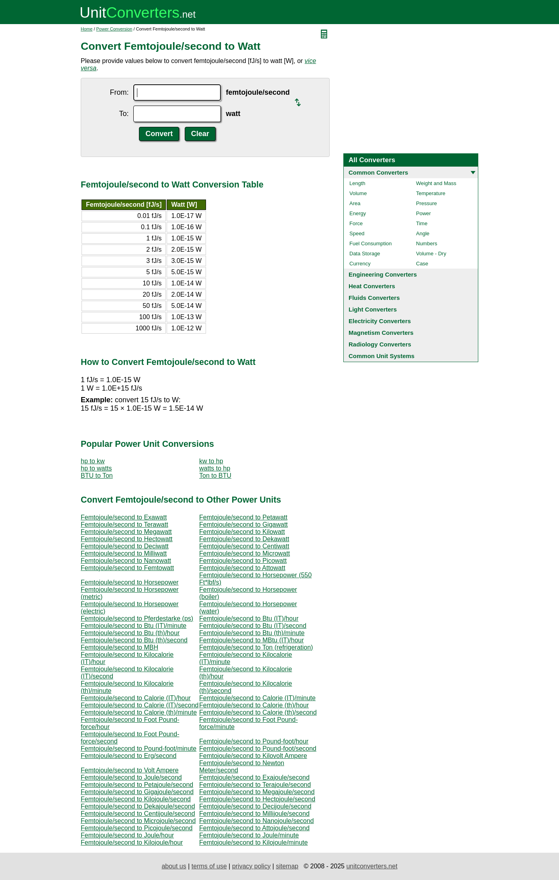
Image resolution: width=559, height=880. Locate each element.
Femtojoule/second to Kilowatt (242, 531)
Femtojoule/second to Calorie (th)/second (258, 712)
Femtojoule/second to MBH (119, 647)
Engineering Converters (383, 274)
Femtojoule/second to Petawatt (243, 517)
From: (119, 92)
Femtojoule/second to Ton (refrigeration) (256, 647)
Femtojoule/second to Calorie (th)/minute (139, 712)
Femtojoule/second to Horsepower (130, 582)
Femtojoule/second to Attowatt (242, 567)
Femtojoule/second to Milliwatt (124, 553)
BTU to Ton (97, 475)
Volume (358, 193)
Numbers (426, 243)
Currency (360, 264)
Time (421, 223)
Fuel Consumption (370, 243)
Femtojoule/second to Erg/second (128, 755)
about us (173, 866)
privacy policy (251, 866)
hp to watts (96, 468)
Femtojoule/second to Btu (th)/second (134, 640)
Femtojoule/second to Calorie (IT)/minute (257, 698)
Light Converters (373, 309)
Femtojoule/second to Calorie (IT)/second (139, 705)
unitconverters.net (371, 866)
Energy (357, 213)
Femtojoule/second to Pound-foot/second (257, 748)
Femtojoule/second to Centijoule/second (138, 813)
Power (423, 213)
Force (356, 223)
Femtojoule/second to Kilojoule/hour (132, 842)
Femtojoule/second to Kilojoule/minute (253, 842)
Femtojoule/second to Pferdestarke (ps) (137, 618)
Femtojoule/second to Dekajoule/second (138, 806)
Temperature (430, 193)
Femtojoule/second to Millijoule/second (254, 813)
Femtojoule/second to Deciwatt (125, 546)
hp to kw (93, 461)
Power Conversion (114, 28)
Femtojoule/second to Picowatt (243, 560)
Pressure (426, 203)
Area (354, 203)
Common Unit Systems (381, 355)
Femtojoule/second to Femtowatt (127, 567)
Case (422, 264)
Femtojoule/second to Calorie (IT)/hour (136, 698)
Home (86, 28)
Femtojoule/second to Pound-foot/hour (253, 741)
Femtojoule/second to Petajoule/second (137, 784)
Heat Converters (372, 286)
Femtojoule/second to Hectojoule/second (257, 799)
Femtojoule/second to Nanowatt (126, 560)
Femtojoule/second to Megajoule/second (256, 791)
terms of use (209, 866)
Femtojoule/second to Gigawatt (243, 524)
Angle (422, 233)
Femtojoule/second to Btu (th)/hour (130, 632)
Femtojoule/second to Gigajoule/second (137, 791)
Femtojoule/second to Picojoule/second (136, 828)
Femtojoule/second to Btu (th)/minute (251, 632)
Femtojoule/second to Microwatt (244, 553)
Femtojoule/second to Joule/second (131, 777)
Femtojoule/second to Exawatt (124, 517)
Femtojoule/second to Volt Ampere (130, 770)
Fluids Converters (374, 297)
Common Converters (378, 172)
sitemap (287, 866)
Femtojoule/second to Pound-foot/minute (138, 748)
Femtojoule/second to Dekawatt (244, 539)
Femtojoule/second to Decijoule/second (255, 806)
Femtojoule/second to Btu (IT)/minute (133, 625)
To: (124, 114)
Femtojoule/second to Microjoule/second (138, 820)
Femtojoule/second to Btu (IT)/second (252, 625)
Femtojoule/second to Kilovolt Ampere (253, 755)
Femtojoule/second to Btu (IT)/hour (248, 618)
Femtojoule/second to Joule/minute (249, 835)
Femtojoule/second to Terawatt (124, 524)
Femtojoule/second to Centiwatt (244, 546)
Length (357, 183)
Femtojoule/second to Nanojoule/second (256, 820)
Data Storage (364, 254)
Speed (357, 233)
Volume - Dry (431, 254)
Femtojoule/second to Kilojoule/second (136, 799)
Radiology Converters (380, 344)
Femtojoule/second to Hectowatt (127, 539)
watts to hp (214, 468)
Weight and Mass (436, 183)
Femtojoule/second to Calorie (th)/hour (254, 705)
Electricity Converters (380, 321)
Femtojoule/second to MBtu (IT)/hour (251, 640)
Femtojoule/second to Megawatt (126, 531)
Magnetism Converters (381, 332)
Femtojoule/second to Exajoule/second (254, 777)
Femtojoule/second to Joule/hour (127, 835)
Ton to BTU (215, 475)
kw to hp (211, 461)
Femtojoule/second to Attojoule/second (254, 828)
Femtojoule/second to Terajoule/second (255, 784)
